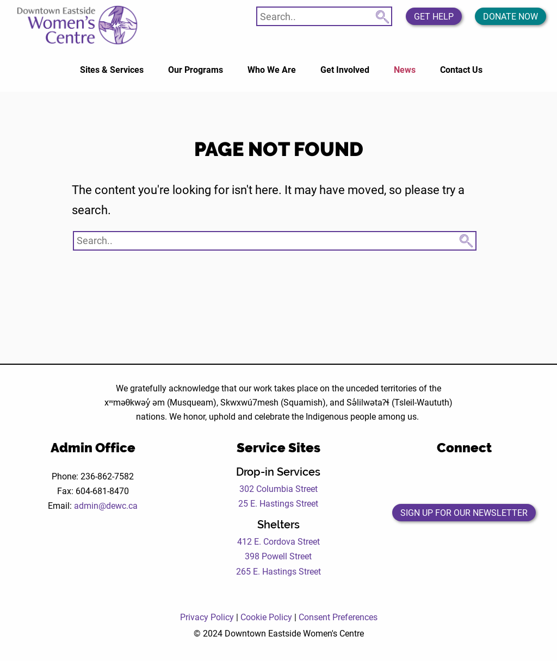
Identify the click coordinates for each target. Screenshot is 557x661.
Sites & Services (112, 69)
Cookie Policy (266, 616)
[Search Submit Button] (382, 14)
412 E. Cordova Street (278, 541)
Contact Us (461, 69)
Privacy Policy (207, 616)
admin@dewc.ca (106, 505)
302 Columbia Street (278, 488)
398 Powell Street (278, 556)
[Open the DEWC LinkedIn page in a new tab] (508, 478)
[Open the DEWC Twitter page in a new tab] (449, 478)
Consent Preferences (338, 616)
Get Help (434, 16)
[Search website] (324, 16)
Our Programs (195, 69)
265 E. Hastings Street (278, 571)
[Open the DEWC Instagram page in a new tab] (478, 478)
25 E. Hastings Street (278, 503)
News (405, 69)
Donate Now (510, 16)
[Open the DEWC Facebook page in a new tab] (419, 478)
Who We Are (271, 69)
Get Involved (344, 69)
